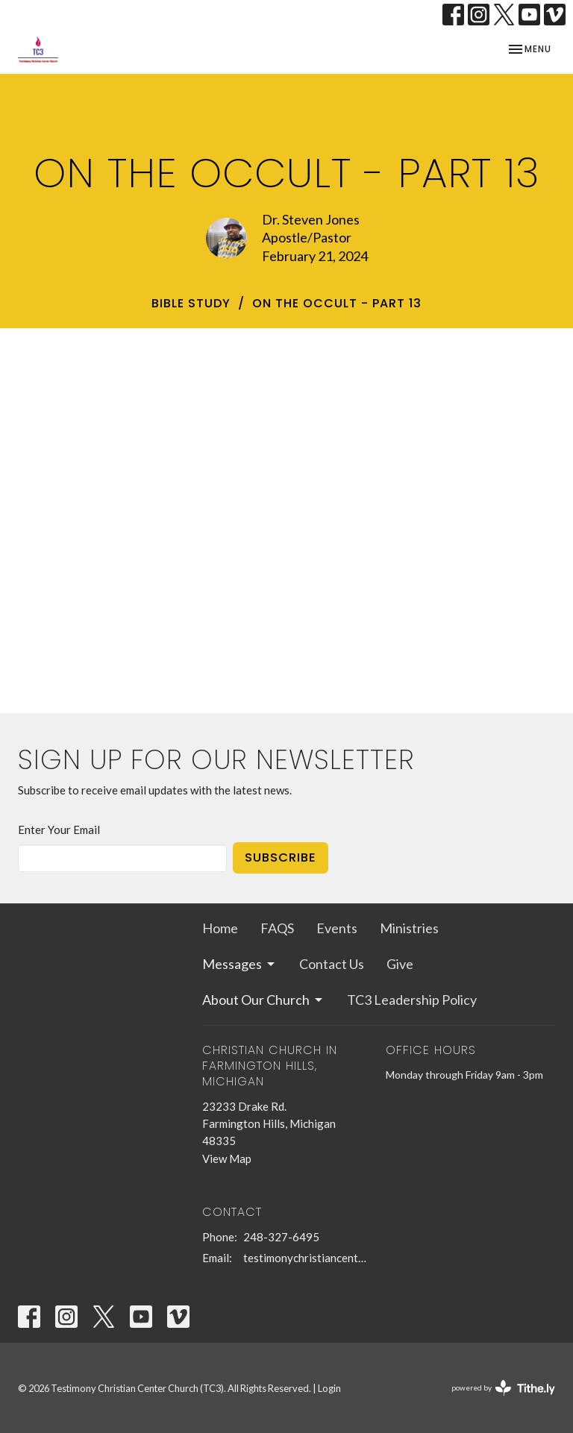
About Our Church (263, 999)
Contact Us (331, 964)
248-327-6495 (281, 1237)
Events (336, 928)
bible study (191, 303)
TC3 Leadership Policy (412, 999)
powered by (503, 1388)
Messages (239, 964)
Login (329, 1388)
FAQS (277, 928)
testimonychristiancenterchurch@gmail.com (307, 1257)
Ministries (409, 928)
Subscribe (280, 857)
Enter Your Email (59, 829)
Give (399, 964)
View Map (226, 1158)
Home (220, 928)
